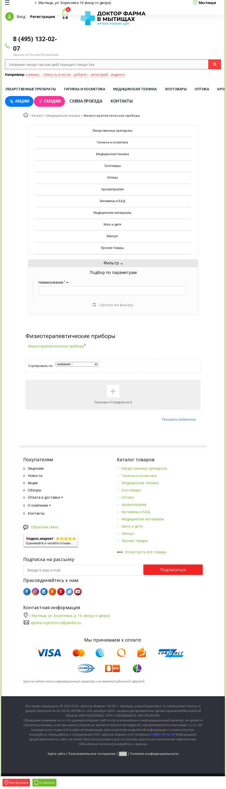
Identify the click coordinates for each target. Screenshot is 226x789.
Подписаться (173, 569)
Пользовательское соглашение (92, 754)
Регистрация (42, 16)
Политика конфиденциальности (154, 754)
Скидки (49, 101)
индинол (118, 74)
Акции (19, 101)
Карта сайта (56, 754)
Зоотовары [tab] (176, 89)
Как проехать (16, 782)
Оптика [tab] (202, 89)
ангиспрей (99, 74)
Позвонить (44, 782)
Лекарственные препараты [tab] (30, 89)
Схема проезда (85, 101)
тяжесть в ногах (57, 74)
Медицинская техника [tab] (135, 89)
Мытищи (207, 2)
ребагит (81, 74)
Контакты (122, 101)
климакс (33, 74)
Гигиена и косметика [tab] (84, 89)
